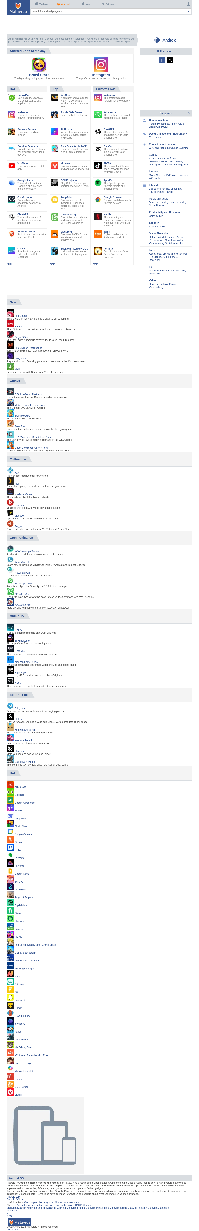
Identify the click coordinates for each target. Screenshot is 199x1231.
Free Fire (20, 426)
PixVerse (19, 866)
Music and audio (158, 198)
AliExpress (20, 787)
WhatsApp (110, 112)
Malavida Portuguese (97, 1208)
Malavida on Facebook (162, 60)
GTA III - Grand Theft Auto (29, 394)
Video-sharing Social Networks (166, 243)
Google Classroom (25, 802)
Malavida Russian (137, 1208)
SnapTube (66, 197)
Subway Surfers (26, 129)
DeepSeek (20, 818)
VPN (162, 226)
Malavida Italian (118, 1208)
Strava (18, 842)
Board (173, 158)
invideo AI (20, 1023)
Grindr (18, 1008)
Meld (17, 369)
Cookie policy (67, 1205)
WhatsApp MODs (158, 127)
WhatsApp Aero (23, 583)
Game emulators (158, 161)
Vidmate (65, 163)
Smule (18, 810)
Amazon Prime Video (26, 662)
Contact (87, 1205)
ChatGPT (22, 214)
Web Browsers (180, 175)
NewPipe (19, 505)
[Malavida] (18, 7)
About (20, 1205)
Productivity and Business (164, 212)
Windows (41, 3)
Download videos (158, 284)
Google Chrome (113, 197)
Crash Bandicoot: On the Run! (31, 447)
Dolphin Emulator (27, 146)
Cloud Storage (157, 175)
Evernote (19, 858)
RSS (9, 1216)
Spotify (108, 180)
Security (154, 223)
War (186, 164)
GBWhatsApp (68, 214)
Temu (107, 231)
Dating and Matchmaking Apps (166, 237)
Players (173, 284)
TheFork (19, 921)
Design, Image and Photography (168, 133)
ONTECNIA (13, 1229)
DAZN (18, 683)
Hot (12, 89)
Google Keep (22, 873)
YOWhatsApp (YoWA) (27, 551)
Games (153, 154)
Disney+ (19, 630)
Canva (21, 248)
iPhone (58, 1202)
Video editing (156, 287)
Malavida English (36, 1208)
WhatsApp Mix (22, 605)
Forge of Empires (24, 897)
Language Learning (177, 148)
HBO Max (20, 651)
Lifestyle (154, 185)
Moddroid (66, 231)
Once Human (22, 1039)
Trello (18, 850)
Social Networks (158, 233)
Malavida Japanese (158, 1208)
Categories (166, 113)
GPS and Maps (157, 148)
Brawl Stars (39, 75)
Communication (158, 120)
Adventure (163, 158)
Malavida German (56, 1208)
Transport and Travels (161, 192)
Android (63, 4)
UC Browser (21, 1087)
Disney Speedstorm (25, 952)
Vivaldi (18, 1095)
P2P (168, 175)
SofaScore (20, 929)
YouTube (22, 163)
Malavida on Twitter (170, 60)
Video (152, 280)
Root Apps (154, 260)
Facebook (12, 1210)
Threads (19, 751)
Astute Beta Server (72, 112)
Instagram (101, 75)
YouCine (65, 95)
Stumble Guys (22, 415)
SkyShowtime (22, 640)
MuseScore (21, 889)
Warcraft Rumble (24, 740)
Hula (17, 976)
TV (150, 266)
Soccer (168, 164)
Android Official (15, 1199)
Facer (18, 1031)
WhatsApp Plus (23, 562)
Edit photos (155, 137)
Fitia (17, 992)
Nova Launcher (23, 1016)
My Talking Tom (23, 1047)
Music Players (156, 205)
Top (55, 89)
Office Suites (156, 216)
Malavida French (76, 1208)
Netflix (107, 214)
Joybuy (18, 326)
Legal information (33, 1205)
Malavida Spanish (16, 1208)
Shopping (176, 188)
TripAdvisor (21, 905)
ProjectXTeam (22, 337)
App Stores (155, 253)
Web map (29, 1202)
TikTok (107, 163)
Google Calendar (24, 834)
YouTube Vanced (24, 494)
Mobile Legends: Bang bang (30, 405)
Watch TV (154, 273)
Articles (108, 3)
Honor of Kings (23, 1063)
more (9, 264)
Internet (153, 171)
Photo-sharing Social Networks (166, 240)
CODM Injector (69, 180)
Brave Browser (26, 231)
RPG (161, 164)
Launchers (172, 257)
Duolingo (19, 795)
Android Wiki (14, 1196)
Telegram (20, 708)
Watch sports (178, 270)
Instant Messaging (159, 123)
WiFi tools (154, 178)
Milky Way (20, 358)
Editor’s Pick (105, 89)
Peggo (18, 526)
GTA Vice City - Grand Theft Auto (33, 437)
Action (152, 158)
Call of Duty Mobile (25, 762)
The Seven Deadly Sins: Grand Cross (35, 945)
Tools (152, 250)
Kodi (17, 473)
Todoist (18, 1079)
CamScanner (25, 197)
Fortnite (108, 248)
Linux (65, 1202)
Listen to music (177, 202)
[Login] (188, 4)
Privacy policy (51, 1205)
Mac (85, 3)
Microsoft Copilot (24, 1071)
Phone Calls (177, 123)
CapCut (108, 146)
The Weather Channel (27, 960)
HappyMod (23, 95)
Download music (158, 202)
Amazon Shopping (25, 730)
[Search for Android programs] (111, 11)
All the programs (44, 1202)
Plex (17, 483)
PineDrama (21, 316)
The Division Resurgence (28, 348)
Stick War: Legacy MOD (74, 248)
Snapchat (20, 1000)
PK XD (18, 937)
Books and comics (159, 188)
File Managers (157, 257)
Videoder (19, 515)
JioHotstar (67, 129)
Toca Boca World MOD (74, 146)
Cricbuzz (19, 984)
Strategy (178, 164)
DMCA (78, 1205)
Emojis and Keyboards (175, 253)
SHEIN (18, 719)
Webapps (74, 1202)
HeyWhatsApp (22, 573)
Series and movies (159, 270)
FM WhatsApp (22, 594)
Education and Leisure (162, 144)
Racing (153, 164)
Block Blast (21, 826)
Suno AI (19, 881)
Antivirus (153, 226)
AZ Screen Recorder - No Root (31, 1055)
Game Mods (175, 161)
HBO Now (20, 672)
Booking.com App (24, 968)
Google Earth (25, 180)
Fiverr (18, 913)
